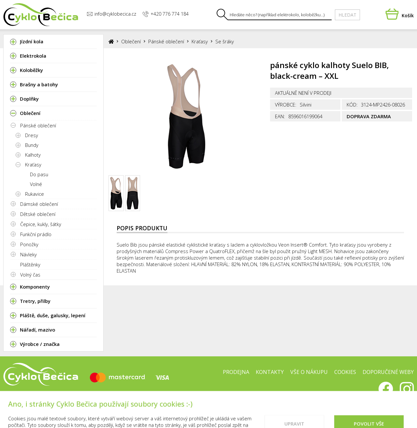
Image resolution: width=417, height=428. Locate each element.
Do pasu (39, 174)
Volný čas (30, 274)
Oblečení (131, 41)
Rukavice (34, 194)
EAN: (280, 116)
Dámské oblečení (39, 204)
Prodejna (236, 372)
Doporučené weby (388, 372)
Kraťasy (33, 164)
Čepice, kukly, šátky (40, 224)
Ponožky (29, 244)
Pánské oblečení (38, 125)
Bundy (31, 145)
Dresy (31, 135)
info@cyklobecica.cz (111, 14)
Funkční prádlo (35, 234)
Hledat (347, 15)
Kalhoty (33, 154)
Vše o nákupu (309, 372)
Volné (36, 184)
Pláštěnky (30, 264)
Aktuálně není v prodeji (303, 93)
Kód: (352, 104)
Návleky (28, 254)
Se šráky (224, 41)
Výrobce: (285, 104)
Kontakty (270, 372)
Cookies (345, 372)
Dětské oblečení (37, 214)
